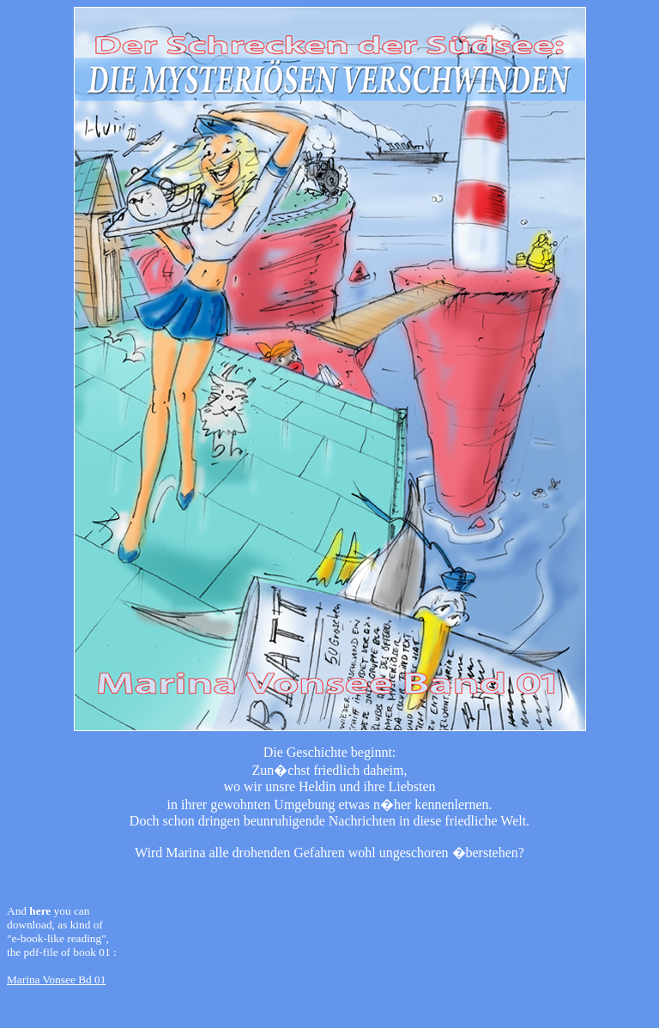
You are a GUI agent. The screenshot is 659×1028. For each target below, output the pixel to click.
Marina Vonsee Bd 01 (56, 979)
